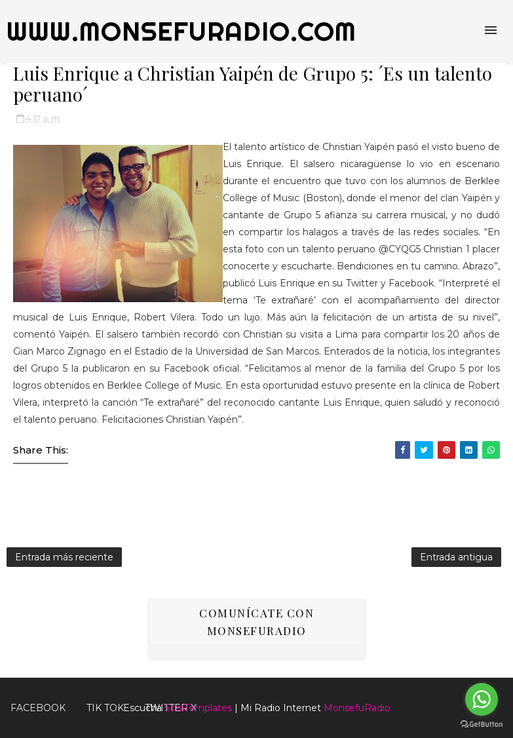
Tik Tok (105, 708)
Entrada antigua (456, 557)
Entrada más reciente (64, 557)
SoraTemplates (198, 708)
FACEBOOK (38, 708)
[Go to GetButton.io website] (482, 724)
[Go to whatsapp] (481, 699)
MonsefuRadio (357, 708)
